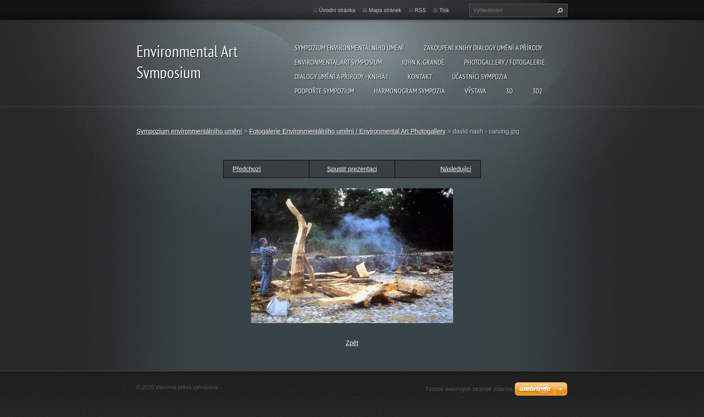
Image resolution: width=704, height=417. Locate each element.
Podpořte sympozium (324, 90)
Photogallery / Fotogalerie (504, 62)
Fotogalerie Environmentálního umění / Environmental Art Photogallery (347, 131)
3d (509, 90)
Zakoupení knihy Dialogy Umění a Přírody (483, 47)
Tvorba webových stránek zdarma (469, 389)
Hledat (559, 10)
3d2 (537, 90)
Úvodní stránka (337, 10)
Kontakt (420, 76)
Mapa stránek (385, 10)
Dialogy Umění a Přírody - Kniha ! (341, 76)
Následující (455, 169)
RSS (420, 10)
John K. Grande (423, 62)
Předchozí (247, 169)
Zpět (352, 342)
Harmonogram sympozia (409, 90)
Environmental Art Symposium (338, 62)
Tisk (444, 10)
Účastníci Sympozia (479, 76)
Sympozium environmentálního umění (349, 47)
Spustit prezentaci (352, 169)
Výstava (475, 90)
